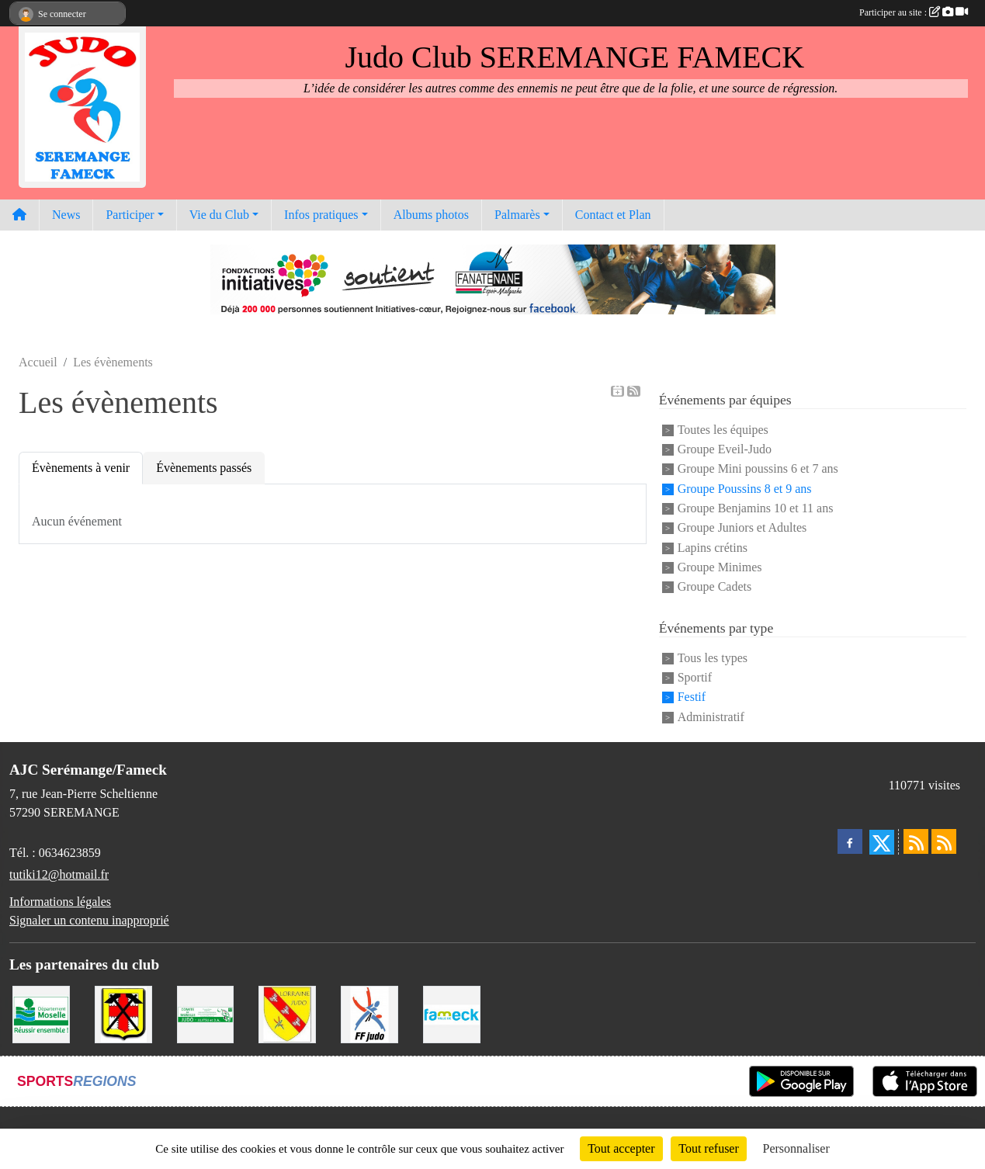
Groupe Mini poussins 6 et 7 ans (758, 469)
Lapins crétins (712, 547)
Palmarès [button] (517, 214)
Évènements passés (203, 467)
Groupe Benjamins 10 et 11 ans (756, 508)
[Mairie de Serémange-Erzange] (123, 1013)
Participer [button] (130, 214)
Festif (692, 697)
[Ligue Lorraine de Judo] (287, 1013)
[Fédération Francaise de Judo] (369, 1013)
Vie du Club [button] (219, 214)
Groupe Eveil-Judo (725, 449)
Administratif (711, 716)
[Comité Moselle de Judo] (205, 1013)
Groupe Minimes (720, 567)
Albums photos (431, 214)
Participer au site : (913, 12)
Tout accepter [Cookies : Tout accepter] (621, 1148)
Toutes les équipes (723, 429)
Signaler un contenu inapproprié (89, 920)
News (66, 214)
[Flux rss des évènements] (943, 841)
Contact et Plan (613, 214)
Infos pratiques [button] (321, 214)
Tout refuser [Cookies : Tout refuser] (708, 1148)
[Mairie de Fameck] (451, 1013)
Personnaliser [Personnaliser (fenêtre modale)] (796, 1148)
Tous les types (712, 657)
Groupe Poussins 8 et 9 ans (745, 488)
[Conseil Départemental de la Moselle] (41, 1013)
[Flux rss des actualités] (915, 841)
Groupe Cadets (715, 587)
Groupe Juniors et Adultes (742, 528)
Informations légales (60, 901)
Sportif (695, 677)
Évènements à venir (81, 467)
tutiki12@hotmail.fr (59, 874)
